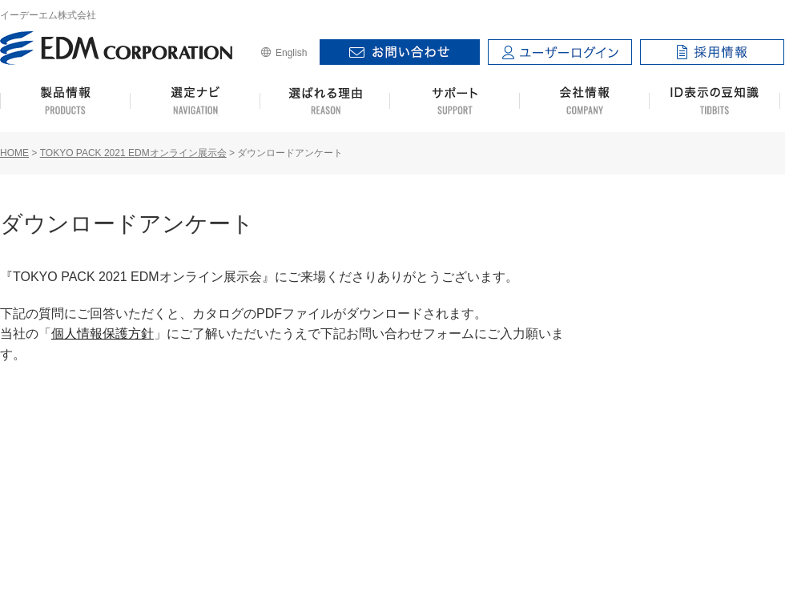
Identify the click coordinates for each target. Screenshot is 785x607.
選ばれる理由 (325, 101)
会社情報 (584, 101)
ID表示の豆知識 (714, 101)
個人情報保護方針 (102, 333)
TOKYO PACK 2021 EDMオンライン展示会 (133, 153)
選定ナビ (195, 101)
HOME (14, 153)
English (291, 52)
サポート (454, 101)
